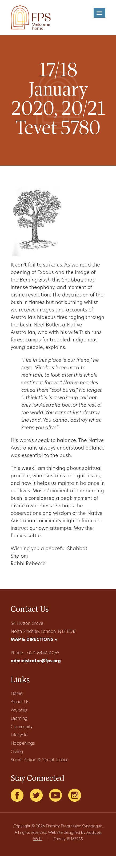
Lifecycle (19, 735)
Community (22, 727)
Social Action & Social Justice (40, 760)
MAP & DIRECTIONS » (34, 640)
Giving (17, 752)
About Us (20, 702)
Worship (19, 710)
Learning (19, 719)
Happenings (23, 743)
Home (16, 694)
